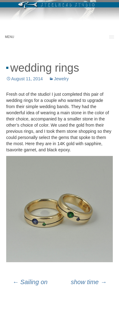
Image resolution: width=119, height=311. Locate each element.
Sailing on (29, 282)
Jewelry (61, 78)
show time (89, 282)
